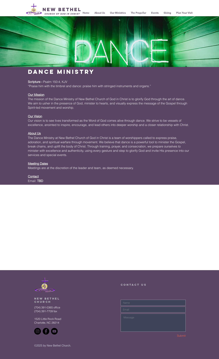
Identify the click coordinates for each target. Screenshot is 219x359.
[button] (138, 12)
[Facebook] (46, 331)
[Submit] (173, 336)
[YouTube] (54, 331)
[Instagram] (37, 331)
